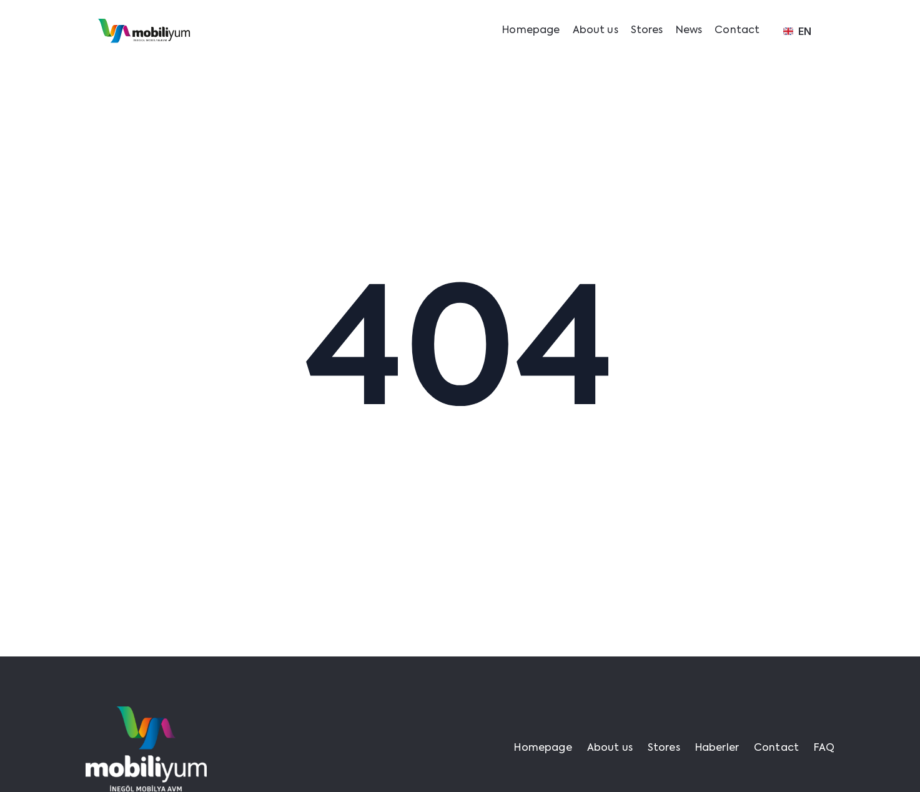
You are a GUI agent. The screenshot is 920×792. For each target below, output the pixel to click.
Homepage (531, 31)
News (689, 31)
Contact (737, 31)
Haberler (717, 748)
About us (595, 31)
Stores (647, 31)
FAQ (824, 748)
